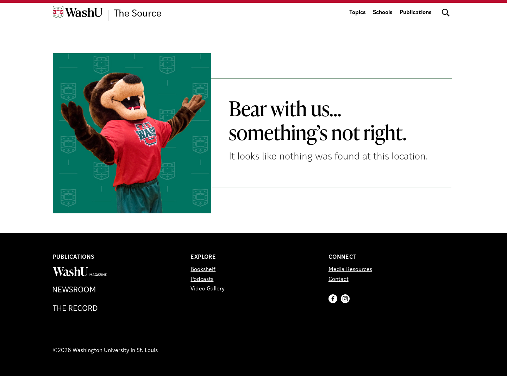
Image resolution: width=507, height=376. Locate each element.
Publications (416, 12)
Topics (357, 12)
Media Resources (350, 269)
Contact (338, 279)
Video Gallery (207, 289)
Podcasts (201, 279)
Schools (383, 12)
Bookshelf (202, 269)
